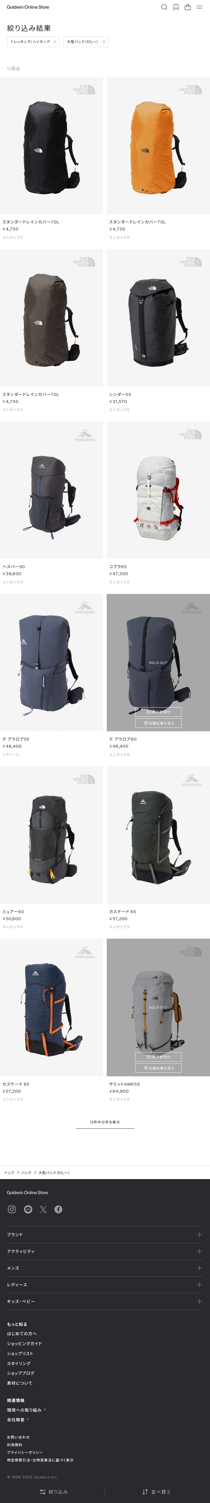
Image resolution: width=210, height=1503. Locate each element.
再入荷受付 (161, 716)
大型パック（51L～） (83, 41)
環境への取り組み (26, 1410)
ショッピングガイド (24, 1343)
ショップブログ (21, 1373)
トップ (9, 1172)
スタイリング (19, 1363)
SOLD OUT (158, 667)
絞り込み (53, 1491)
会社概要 (18, 1419)
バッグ (26, 1172)
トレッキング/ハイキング (30, 41)
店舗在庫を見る (161, 727)
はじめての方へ (22, 1333)
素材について (20, 1383)
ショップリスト (20, 1353)
